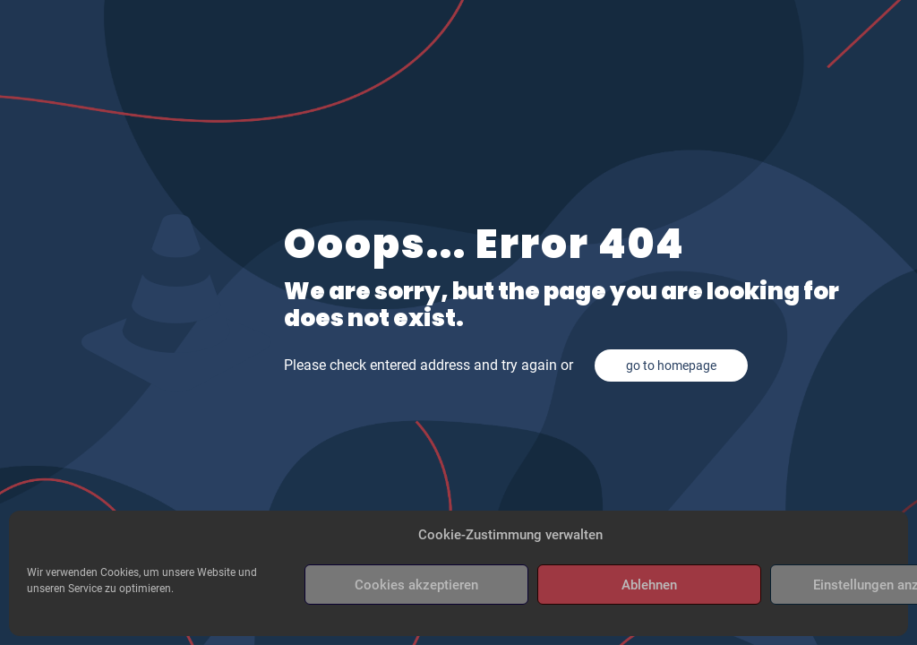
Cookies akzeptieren (416, 585)
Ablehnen (649, 585)
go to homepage (671, 365)
